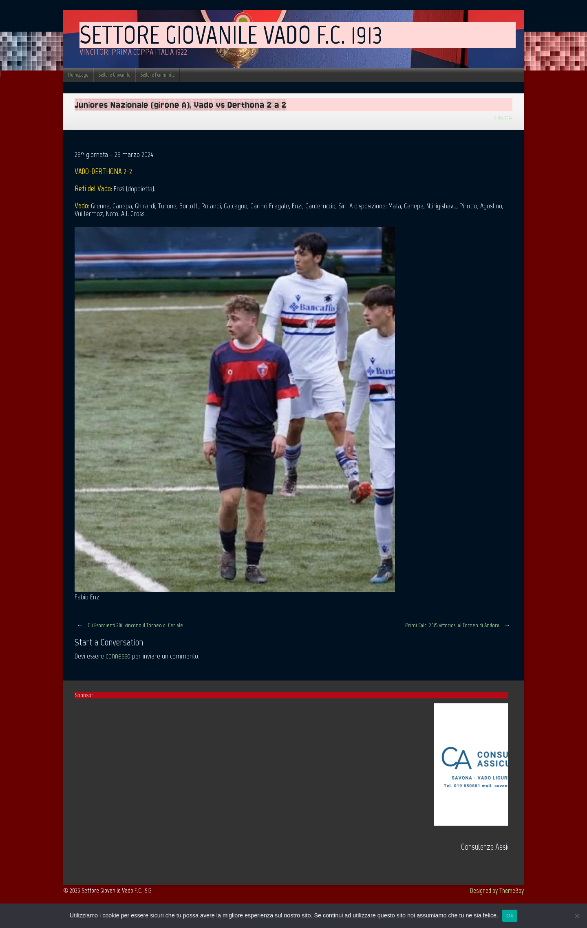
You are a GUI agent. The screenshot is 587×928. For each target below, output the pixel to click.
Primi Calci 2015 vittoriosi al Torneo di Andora (458, 625)
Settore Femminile (157, 75)
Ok (509, 916)
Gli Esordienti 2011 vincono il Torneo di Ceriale (129, 625)
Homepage (78, 75)
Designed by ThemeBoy (497, 890)
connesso (118, 656)
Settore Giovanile (114, 75)
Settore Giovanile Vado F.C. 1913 (230, 34)
